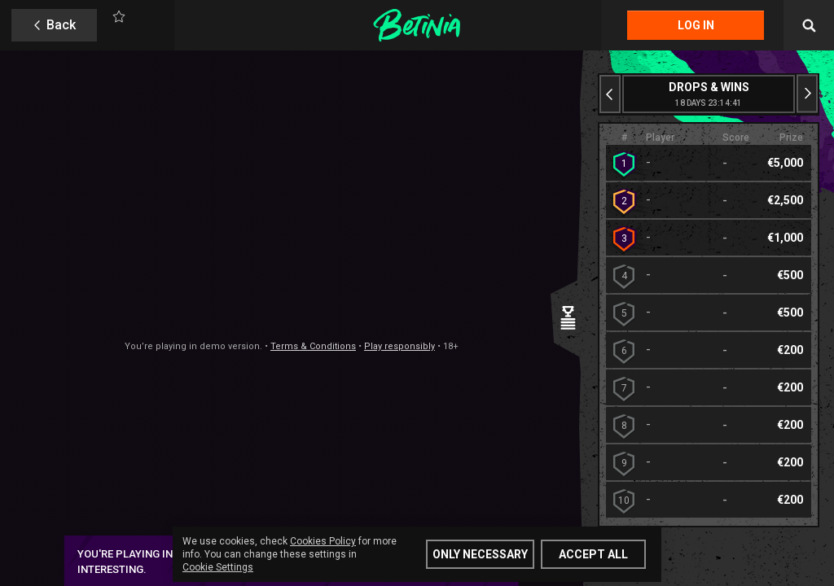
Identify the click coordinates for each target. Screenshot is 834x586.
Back (61, 25)
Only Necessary (480, 554)
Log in (696, 25)
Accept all (593, 554)
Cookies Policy (323, 541)
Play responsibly (399, 346)
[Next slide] (807, 94)
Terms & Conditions (313, 346)
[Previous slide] (610, 94)
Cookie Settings (217, 567)
